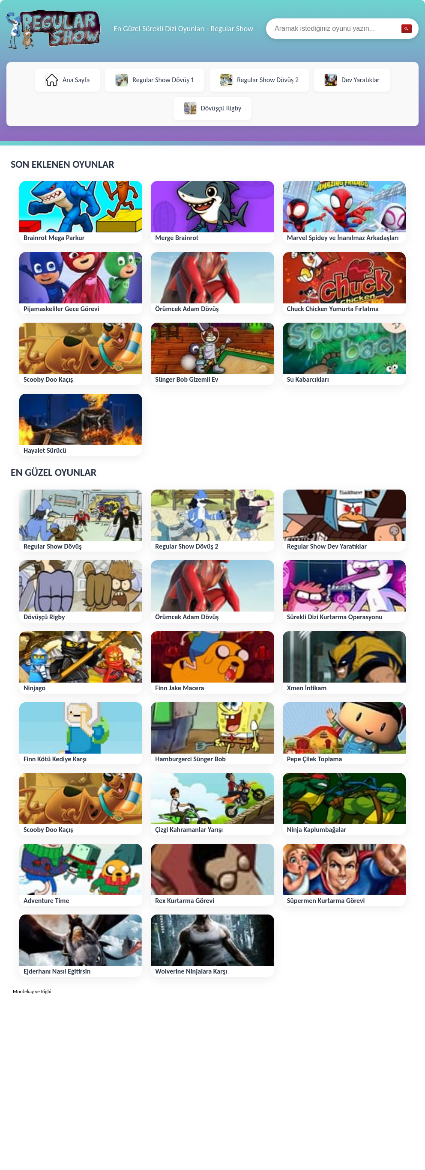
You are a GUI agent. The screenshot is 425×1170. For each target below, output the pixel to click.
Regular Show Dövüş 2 (259, 80)
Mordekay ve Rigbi (32, 992)
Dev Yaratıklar (352, 80)
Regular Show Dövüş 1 (154, 80)
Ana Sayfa (67, 80)
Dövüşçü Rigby (212, 108)
